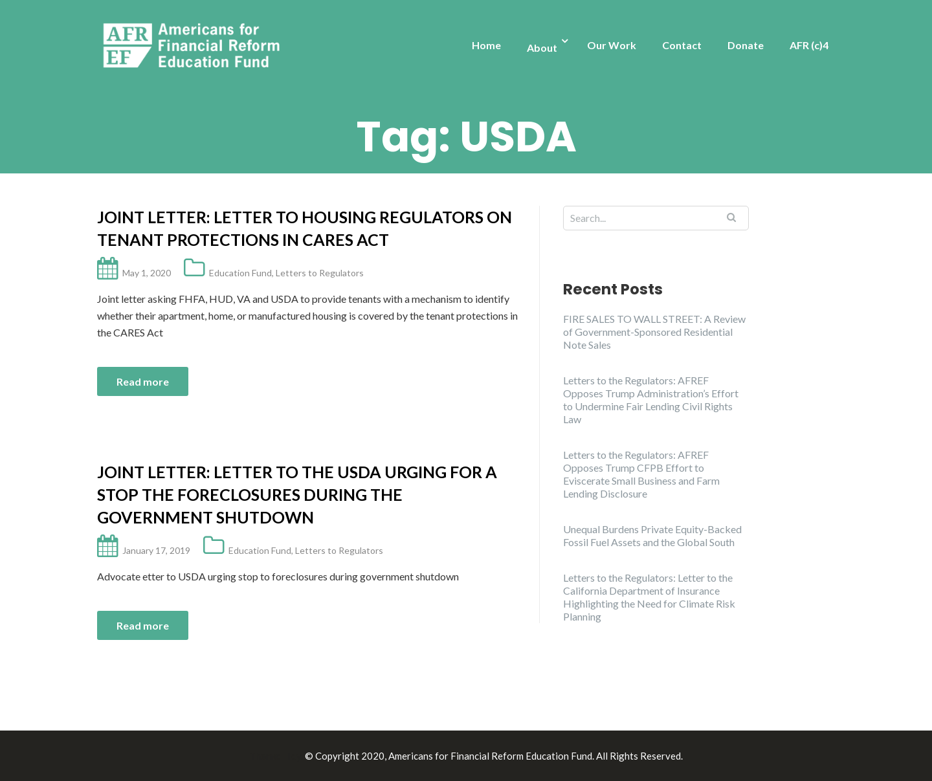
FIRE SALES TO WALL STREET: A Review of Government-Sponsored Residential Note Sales (654, 332)
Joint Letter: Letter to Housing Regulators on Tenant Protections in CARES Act (304, 228)
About (542, 47)
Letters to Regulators (320, 272)
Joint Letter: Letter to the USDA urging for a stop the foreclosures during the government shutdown (297, 494)
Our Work (611, 45)
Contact (682, 45)
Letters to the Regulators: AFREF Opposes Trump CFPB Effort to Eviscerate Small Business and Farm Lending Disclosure (641, 474)
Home (486, 45)
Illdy (292, 756)
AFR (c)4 (809, 45)
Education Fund (240, 272)
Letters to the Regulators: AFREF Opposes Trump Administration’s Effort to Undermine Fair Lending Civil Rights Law (650, 399)
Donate (745, 45)
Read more (142, 381)
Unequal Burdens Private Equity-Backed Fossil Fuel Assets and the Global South (652, 535)
